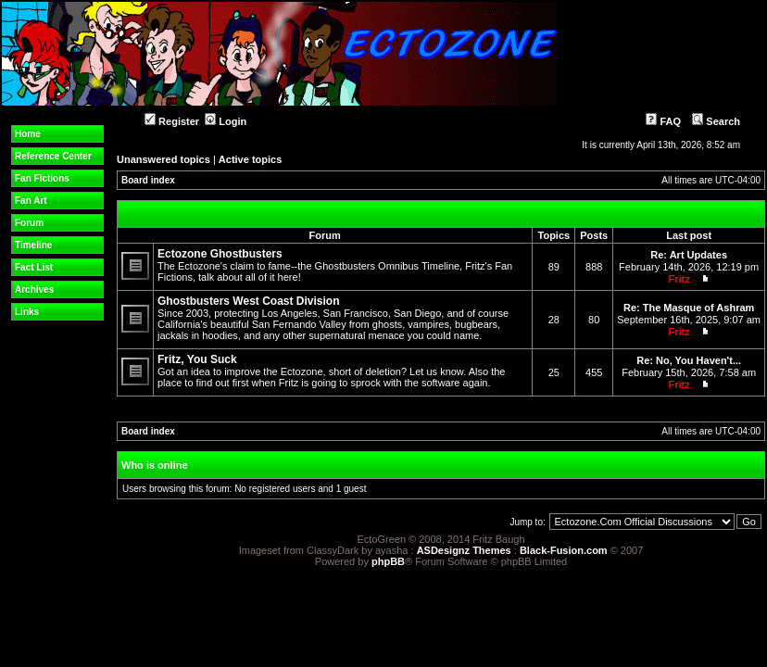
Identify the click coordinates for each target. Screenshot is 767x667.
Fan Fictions (42, 178)
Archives (34, 289)
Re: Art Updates (688, 254)
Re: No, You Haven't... (688, 360)
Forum (29, 223)
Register (172, 121)
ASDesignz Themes (464, 550)
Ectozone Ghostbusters (220, 253)
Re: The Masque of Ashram (688, 307)
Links (27, 312)
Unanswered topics (163, 159)
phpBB (388, 561)
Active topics (250, 159)
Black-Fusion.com (564, 550)
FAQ (663, 121)
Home (28, 134)
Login (225, 121)
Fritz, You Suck (197, 359)
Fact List (34, 267)
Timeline (33, 245)
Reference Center (53, 156)
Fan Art (31, 200)
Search (716, 121)
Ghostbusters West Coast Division (248, 301)
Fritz (678, 278)
